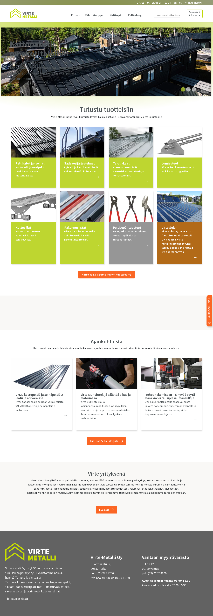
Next (202, 89)
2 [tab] (187, 89)
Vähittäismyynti (95, 15)
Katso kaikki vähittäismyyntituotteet (106, 274)
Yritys (178, 2)
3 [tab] (193, 89)
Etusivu (75, 15)
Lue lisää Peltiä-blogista (106, 441)
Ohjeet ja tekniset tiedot (154, 2)
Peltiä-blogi (135, 15)
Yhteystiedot (193, 2)
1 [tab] (182, 89)
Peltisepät (116, 15)
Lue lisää (106, 510)
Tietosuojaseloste (17, 599)
